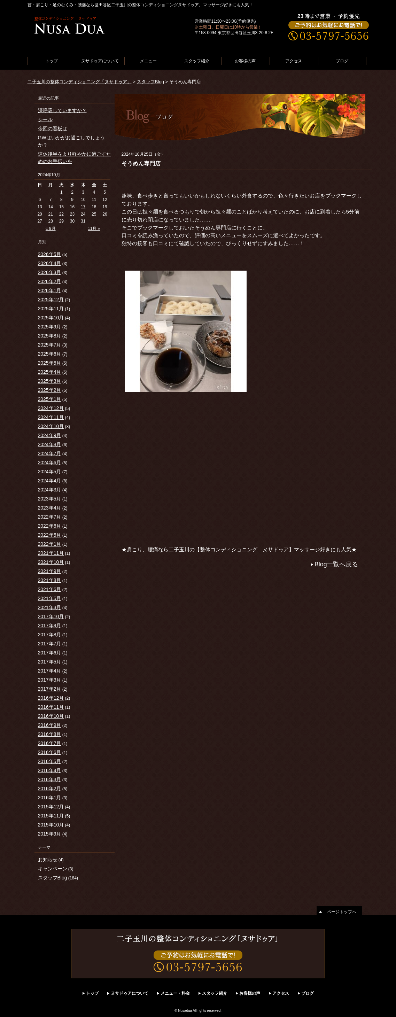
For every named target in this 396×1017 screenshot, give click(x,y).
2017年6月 (49, 652)
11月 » (94, 228)
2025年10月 (51, 317)
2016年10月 (51, 716)
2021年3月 (49, 607)
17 (83, 206)
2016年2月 (49, 788)
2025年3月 (49, 381)
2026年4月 (49, 263)
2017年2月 (49, 689)
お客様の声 (245, 61)
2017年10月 (51, 616)
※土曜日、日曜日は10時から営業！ (228, 27)
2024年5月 (49, 471)
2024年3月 (49, 489)
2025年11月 (51, 308)
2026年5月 (49, 254)
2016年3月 (49, 779)
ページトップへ (341, 911)
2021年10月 (51, 562)
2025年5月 (49, 363)
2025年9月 (49, 326)
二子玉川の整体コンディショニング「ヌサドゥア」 (80, 81)
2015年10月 (51, 825)
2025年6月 (49, 354)
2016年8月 (49, 734)
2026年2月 (49, 281)
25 (94, 214)
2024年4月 (49, 480)
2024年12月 (51, 408)
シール (45, 119)
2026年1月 (49, 290)
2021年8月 (49, 580)
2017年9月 (49, 625)
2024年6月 (49, 462)
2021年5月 (49, 598)
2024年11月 (51, 417)
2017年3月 (49, 680)
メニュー (148, 61)
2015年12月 (51, 806)
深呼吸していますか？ (62, 110)
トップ (51, 61)
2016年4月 (49, 770)
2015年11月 (51, 815)
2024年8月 (49, 444)
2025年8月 (49, 336)
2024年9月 (49, 435)
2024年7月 (49, 453)
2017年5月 (49, 662)
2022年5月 (49, 535)
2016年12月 (51, 698)
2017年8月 (49, 634)
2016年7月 (49, 743)
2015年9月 (49, 834)
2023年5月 (49, 499)
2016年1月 (49, 797)
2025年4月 (49, 372)
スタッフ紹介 (196, 61)
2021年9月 (49, 571)
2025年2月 (49, 390)
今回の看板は (52, 128)
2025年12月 (51, 299)
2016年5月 (49, 761)
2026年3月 (49, 272)
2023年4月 (49, 508)
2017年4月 (49, 671)
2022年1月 (49, 544)
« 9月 (51, 228)
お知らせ (47, 859)
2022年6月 (49, 526)
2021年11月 (51, 553)
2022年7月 (49, 517)
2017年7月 (49, 643)
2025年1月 (49, 399)
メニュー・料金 (175, 993)
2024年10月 (51, 426)
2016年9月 (49, 725)
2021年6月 (49, 589)
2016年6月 (49, 752)
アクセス (293, 61)
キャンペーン (52, 868)
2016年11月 (51, 707)
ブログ (342, 61)
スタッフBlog (150, 81)
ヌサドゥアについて (100, 61)
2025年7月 (49, 345)
